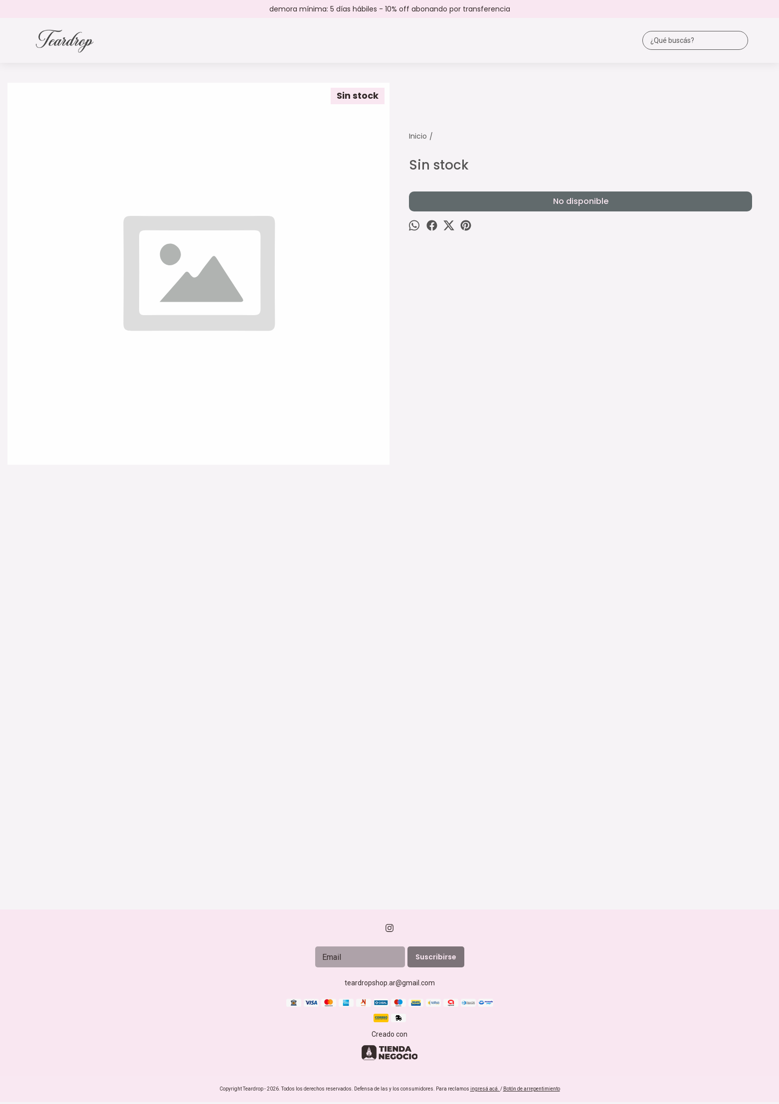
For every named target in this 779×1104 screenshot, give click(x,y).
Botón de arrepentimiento (531, 1089)
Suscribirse (435, 957)
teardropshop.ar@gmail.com (390, 983)
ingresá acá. (485, 1089)
